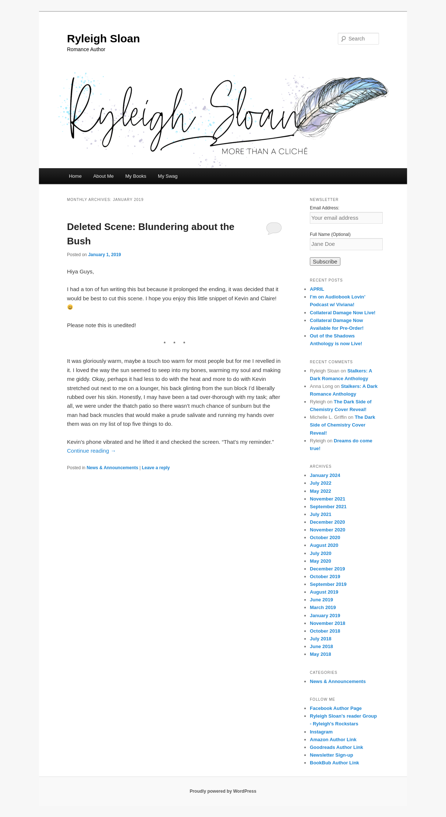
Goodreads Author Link (336, 747)
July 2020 (321, 553)
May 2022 (320, 491)
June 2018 (321, 646)
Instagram (321, 732)
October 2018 (325, 631)
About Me (103, 176)
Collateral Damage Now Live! (342, 312)
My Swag (167, 176)
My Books (135, 176)
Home (75, 176)
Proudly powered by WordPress (223, 791)
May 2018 (320, 654)
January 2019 (325, 615)
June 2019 (321, 599)
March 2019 (323, 607)
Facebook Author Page (336, 708)
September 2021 (328, 506)
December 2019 (327, 569)
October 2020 (325, 537)
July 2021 (321, 514)
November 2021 (327, 499)
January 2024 (325, 475)
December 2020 (327, 522)
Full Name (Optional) (330, 234)
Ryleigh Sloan (103, 38)
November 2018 (327, 623)
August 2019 (324, 592)
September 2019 (328, 584)
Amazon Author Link (333, 739)
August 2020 (324, 545)
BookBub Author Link (334, 762)
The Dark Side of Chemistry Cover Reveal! (342, 424)
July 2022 (321, 483)
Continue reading (91, 451)
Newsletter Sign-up (331, 755)
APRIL (317, 289)
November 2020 (327, 530)
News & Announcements (112, 467)
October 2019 (325, 576)
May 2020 (320, 561)
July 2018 (321, 638)
